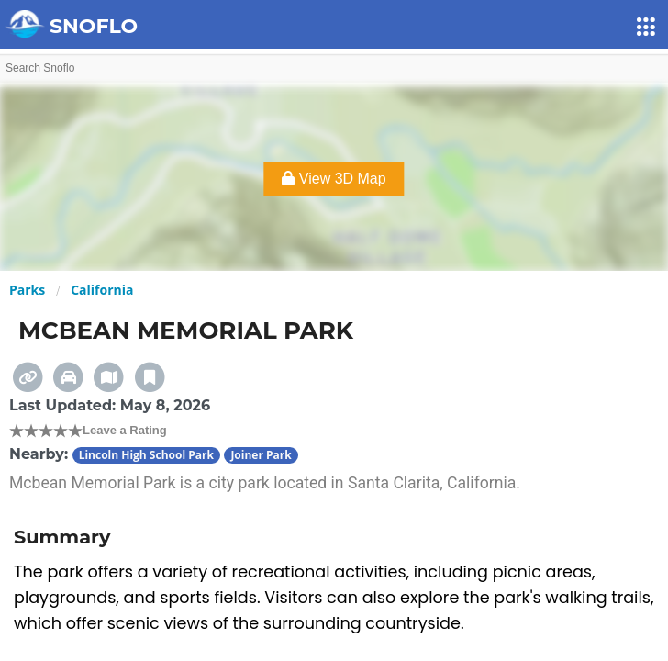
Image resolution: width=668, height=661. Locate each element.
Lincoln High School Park (146, 455)
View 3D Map (333, 178)
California (102, 289)
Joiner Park (260, 455)
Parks (27, 289)
